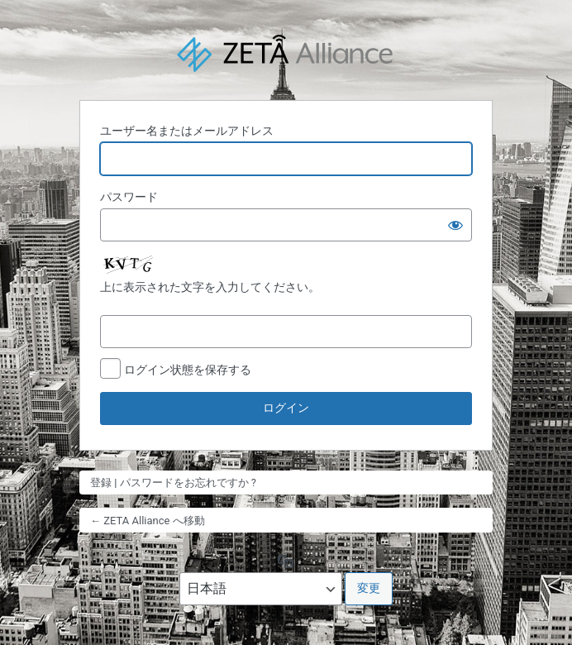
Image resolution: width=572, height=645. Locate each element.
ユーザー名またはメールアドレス (187, 130)
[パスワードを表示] (455, 224)
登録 (101, 482)
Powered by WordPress (286, 54)
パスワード (129, 196)
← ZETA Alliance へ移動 (147, 520)
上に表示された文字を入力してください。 (210, 287)
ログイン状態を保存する (187, 369)
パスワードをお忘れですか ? (188, 482)
